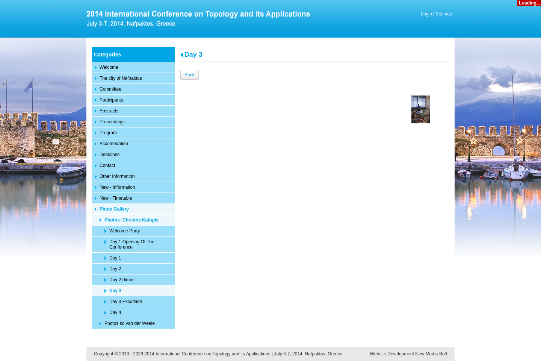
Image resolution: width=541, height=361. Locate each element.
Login (426, 14)
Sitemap (444, 14)
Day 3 (193, 54)
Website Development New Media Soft (408, 353)
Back (189, 74)
